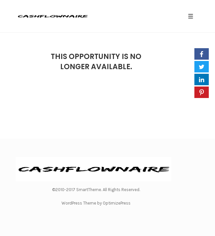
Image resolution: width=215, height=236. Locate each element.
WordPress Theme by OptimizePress (96, 203)
